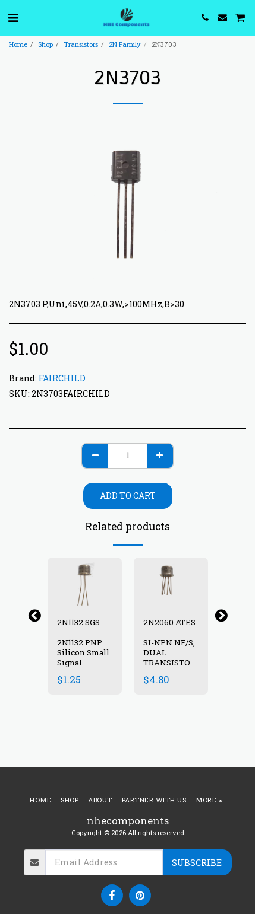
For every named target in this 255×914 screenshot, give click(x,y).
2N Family (125, 44)
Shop (45, 44)
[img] (85, 582)
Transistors (81, 44)
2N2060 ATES (169, 622)
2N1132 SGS (78, 622)
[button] (13, 17)
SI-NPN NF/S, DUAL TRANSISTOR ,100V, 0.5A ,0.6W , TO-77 (169, 662)
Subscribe (197, 862)
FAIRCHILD (62, 378)
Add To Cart (128, 495)
